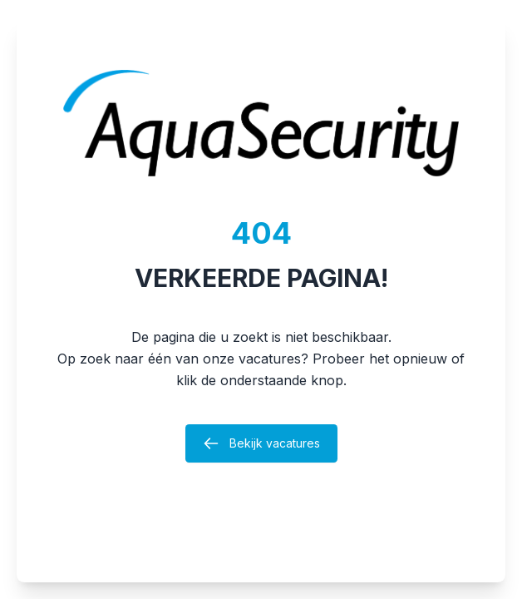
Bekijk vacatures (261, 443)
